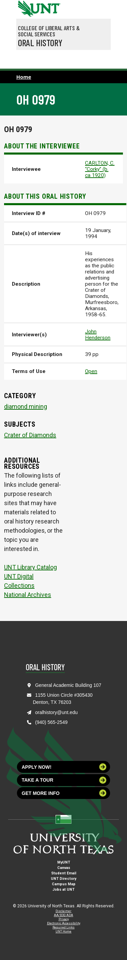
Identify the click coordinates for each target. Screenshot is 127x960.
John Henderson (97, 334)
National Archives (27, 594)
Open (91, 371)
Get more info (64, 793)
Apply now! (64, 766)
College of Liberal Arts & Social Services (49, 31)
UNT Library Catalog (30, 567)
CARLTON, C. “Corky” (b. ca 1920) (99, 169)
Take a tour (64, 780)
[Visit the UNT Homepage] (50, 6)
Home (23, 76)
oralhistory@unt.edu (56, 712)
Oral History (40, 42)
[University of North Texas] (24, 8)
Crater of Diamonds (30, 435)
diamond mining (25, 406)
